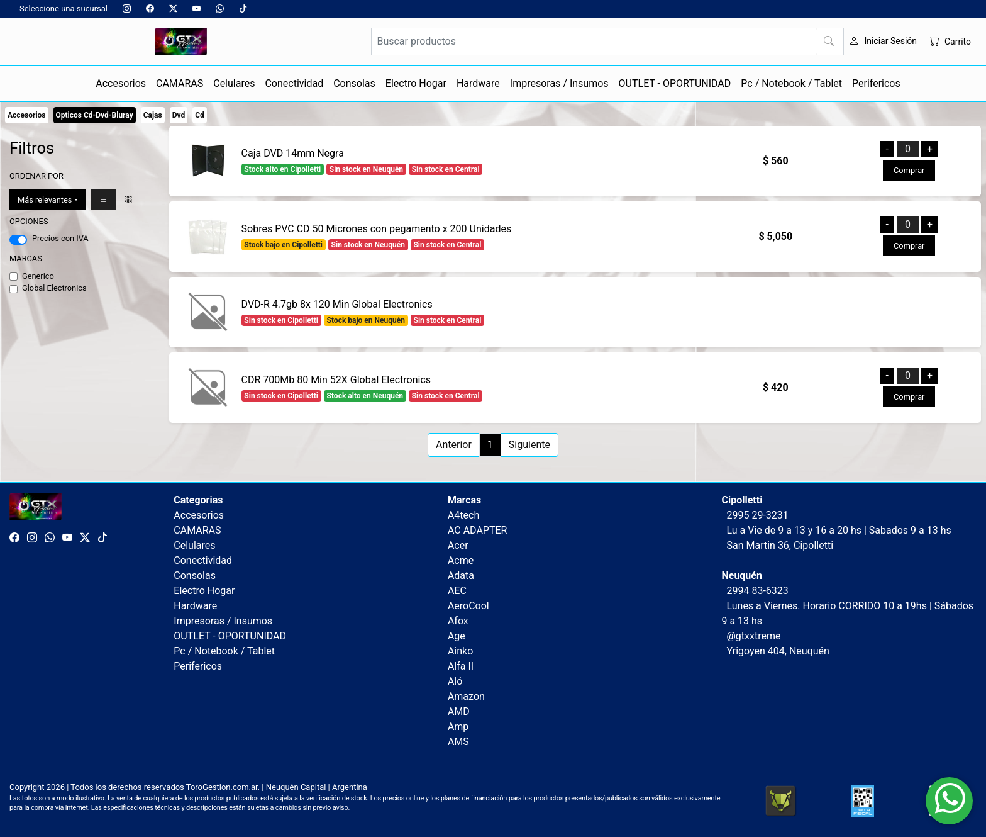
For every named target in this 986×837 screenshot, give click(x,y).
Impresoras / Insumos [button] (559, 83)
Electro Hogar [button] (415, 83)
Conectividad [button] (294, 83)
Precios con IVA (60, 238)
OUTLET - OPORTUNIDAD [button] (675, 83)
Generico (38, 276)
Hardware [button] (478, 83)
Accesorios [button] (121, 83)
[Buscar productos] (607, 41)
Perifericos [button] (876, 83)
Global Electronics (54, 288)
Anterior (454, 445)
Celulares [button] (234, 83)
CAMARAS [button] (179, 83)
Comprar (909, 170)
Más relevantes (45, 200)
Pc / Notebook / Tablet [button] (791, 83)
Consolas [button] (354, 83)
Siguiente (529, 445)
